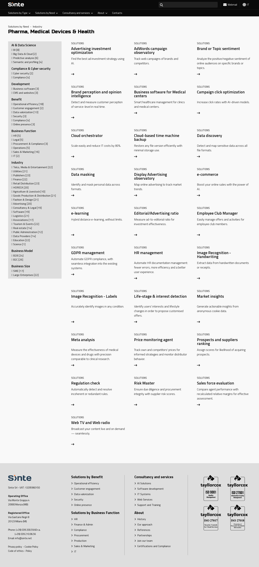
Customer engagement (85, 489)
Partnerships (143, 535)
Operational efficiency (85, 483)
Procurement (80, 535)
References (142, 530)
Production (79, 541)
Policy (29, 551)
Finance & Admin (82, 524)
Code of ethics (16, 551)
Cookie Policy (31, 547)
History (140, 519)
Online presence (81, 505)
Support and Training (147, 505)
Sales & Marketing (83, 546)
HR (74, 519)
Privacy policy (15, 547)
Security (77, 499)
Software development (149, 489)
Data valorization (82, 494)
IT (73, 551)
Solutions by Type (19, 13)
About (102, 13)
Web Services (143, 499)
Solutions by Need (46, 13)
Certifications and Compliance (152, 546)
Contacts (117, 13)
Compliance (79, 530)
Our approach (143, 524)
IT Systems (142, 494)
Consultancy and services (78, 13)
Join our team (143, 541)
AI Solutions (142, 483)
